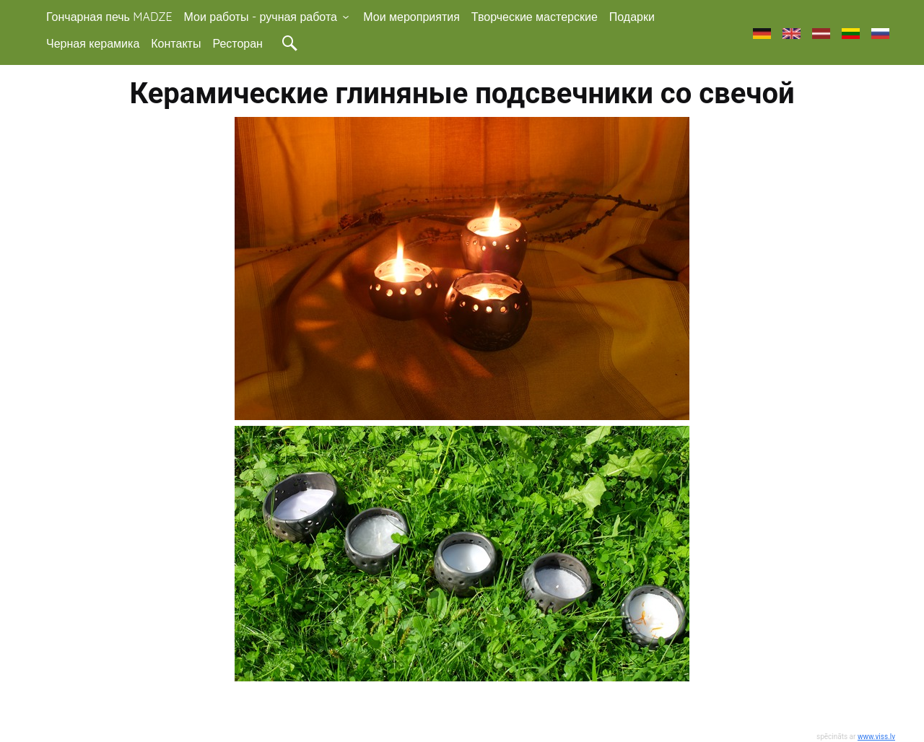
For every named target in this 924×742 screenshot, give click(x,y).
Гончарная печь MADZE (109, 16)
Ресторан (237, 43)
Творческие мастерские (534, 16)
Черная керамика (92, 43)
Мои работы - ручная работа (268, 16)
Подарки (632, 16)
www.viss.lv (876, 737)
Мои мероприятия (411, 16)
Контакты (176, 43)
